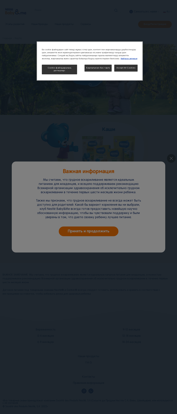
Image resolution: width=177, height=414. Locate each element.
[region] (90, 61)
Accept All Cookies (126, 68)
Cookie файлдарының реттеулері (59, 69)
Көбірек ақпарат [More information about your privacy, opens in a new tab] (129, 59)
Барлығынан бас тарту (98, 68)
